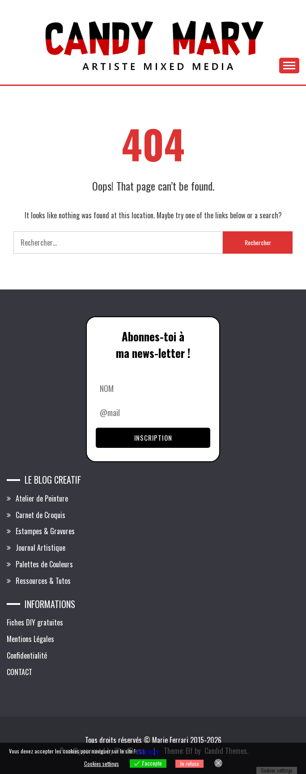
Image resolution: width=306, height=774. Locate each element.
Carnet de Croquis (40, 515)
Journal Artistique (40, 547)
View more (148, 751)
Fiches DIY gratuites (35, 622)
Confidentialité (27, 655)
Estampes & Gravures (45, 531)
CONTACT (19, 672)
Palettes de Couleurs (44, 564)
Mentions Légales (30, 639)
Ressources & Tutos (43, 580)
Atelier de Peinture (42, 498)
